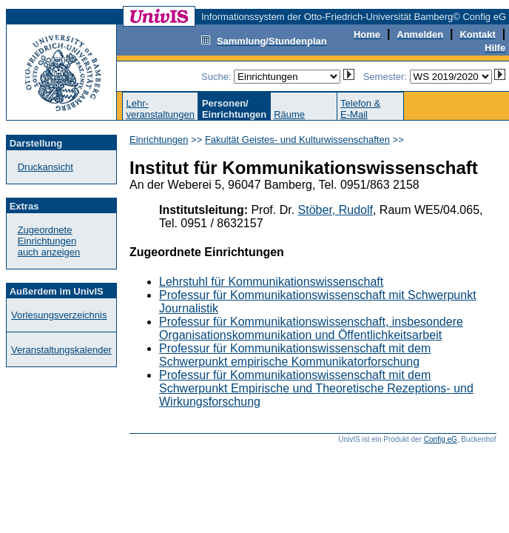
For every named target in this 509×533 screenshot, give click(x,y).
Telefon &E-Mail (360, 109)
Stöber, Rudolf (335, 210)
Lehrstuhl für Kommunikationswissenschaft (271, 281)
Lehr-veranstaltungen (160, 109)
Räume (289, 114)
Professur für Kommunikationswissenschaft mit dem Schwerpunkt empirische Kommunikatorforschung (295, 355)
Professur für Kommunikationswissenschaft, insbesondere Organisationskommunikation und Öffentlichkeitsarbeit (311, 328)
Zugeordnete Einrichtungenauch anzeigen (49, 241)
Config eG (440, 439)
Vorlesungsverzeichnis (59, 315)
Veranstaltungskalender (61, 349)
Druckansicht (45, 166)
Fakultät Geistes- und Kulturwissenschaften (297, 139)
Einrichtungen (159, 139)
